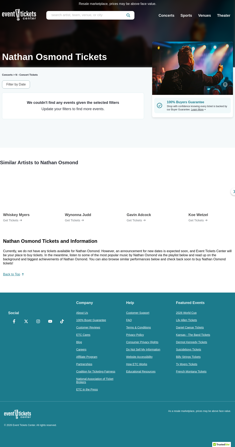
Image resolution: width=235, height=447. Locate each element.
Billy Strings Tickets (188, 356)
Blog (79, 342)
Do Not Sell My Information (143, 349)
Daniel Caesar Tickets (190, 327)
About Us (82, 312)
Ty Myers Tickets (186, 364)
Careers (81, 349)
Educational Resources (140, 371)
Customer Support (137, 312)
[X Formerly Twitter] (26, 321)
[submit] (128, 15)
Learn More (198, 109)
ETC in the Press (87, 389)
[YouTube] (50, 321)
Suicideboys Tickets (188, 349)
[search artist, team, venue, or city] (90, 15)
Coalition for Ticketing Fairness (95, 371)
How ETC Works (136, 364)
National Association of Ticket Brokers (94, 380)
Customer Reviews (88, 327)
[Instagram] (38, 321)
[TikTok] (62, 321)
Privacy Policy (135, 334)
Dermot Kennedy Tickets (191, 342)
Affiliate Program (86, 356)
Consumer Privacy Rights (142, 342)
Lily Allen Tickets (186, 320)
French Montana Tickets (191, 371)
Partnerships (84, 364)
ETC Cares (83, 334)
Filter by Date (16, 84)
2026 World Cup (186, 312)
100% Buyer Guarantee (91, 320)
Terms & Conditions (138, 327)
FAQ (129, 320)
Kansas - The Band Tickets (193, 334)
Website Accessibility (139, 356)
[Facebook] (14, 321)
